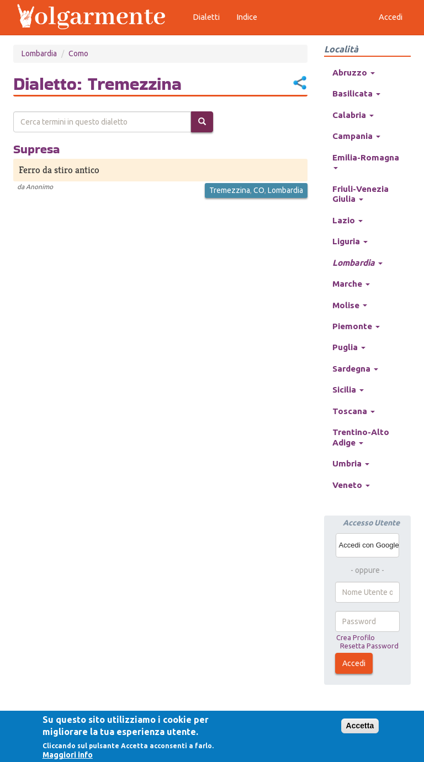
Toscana (353, 411)
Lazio (347, 220)
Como (78, 53)
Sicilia (348, 389)
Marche (351, 283)
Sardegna (355, 368)
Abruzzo (353, 72)
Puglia (348, 347)
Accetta (360, 725)
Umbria (350, 463)
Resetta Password (369, 646)
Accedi (353, 663)
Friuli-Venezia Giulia (360, 193)
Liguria (350, 241)
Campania (356, 136)
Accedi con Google (369, 545)
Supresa (36, 149)
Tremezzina (229, 190)
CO (258, 190)
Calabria (353, 115)
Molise (349, 305)
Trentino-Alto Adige (360, 437)
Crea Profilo (355, 637)
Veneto (351, 485)
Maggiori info (68, 754)
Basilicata (356, 93)
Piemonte (356, 326)
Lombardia (39, 53)
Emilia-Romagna (365, 161)
